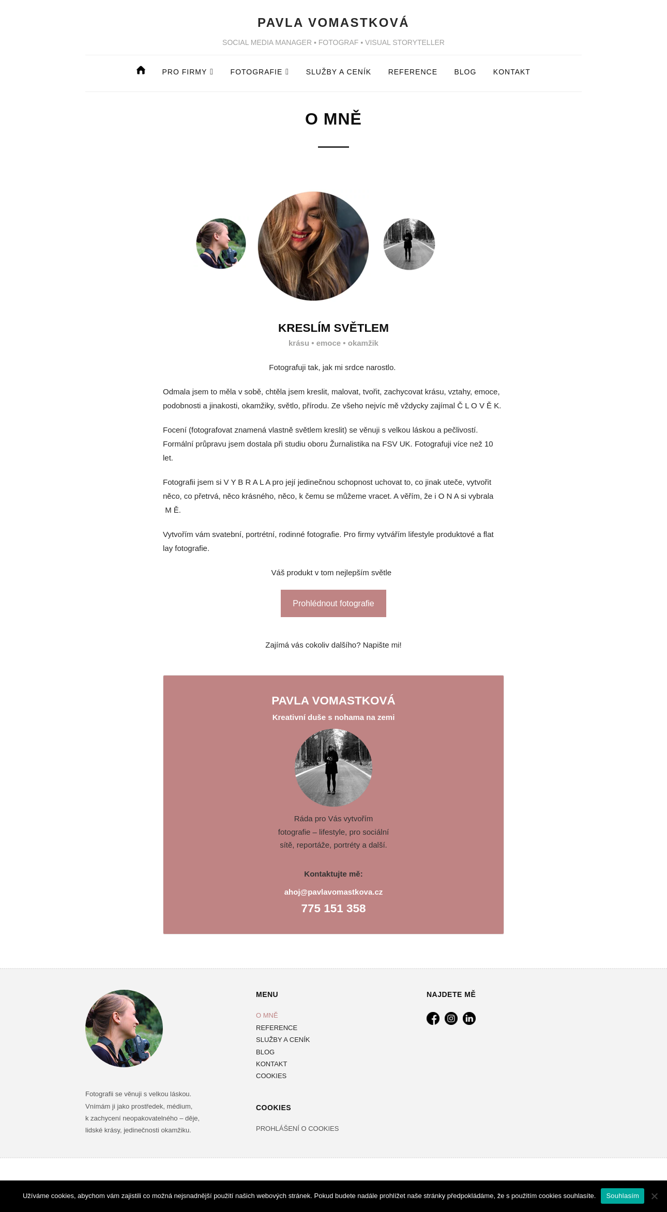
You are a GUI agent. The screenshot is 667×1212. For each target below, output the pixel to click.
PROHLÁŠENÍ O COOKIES (297, 1128)
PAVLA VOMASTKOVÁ (333, 22)
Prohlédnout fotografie (333, 603)
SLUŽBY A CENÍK (283, 1040)
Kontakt (511, 72)
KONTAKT (271, 1064)
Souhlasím (622, 1196)
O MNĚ (267, 1015)
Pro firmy (184, 72)
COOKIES (271, 1076)
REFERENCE (412, 72)
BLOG (465, 72)
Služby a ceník (339, 72)
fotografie (257, 72)
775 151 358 (333, 908)
